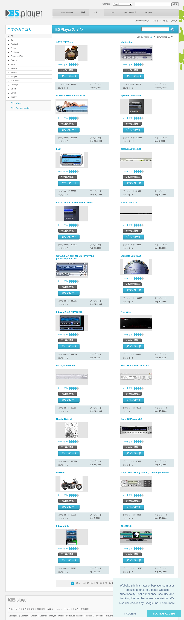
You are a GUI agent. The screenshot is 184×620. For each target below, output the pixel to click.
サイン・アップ (170, 21)
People (14, 76)
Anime (13, 48)
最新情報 (41, 609)
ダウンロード (130, 12)
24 (110, 583)
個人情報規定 (28, 609)
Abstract (14, 44)
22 (101, 583)
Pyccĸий (100, 616)
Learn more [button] (167, 603)
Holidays (14, 85)
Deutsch (24, 616)
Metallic (14, 68)
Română (90, 616)
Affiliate (50, 609)
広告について (14, 609)
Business (15, 52)
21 (97, 583)
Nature (14, 72)
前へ (78, 583)
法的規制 (85, 609)
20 (92, 583)
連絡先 (75, 609)
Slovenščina (111, 616)
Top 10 (14, 97)
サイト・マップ (63, 609)
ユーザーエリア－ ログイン (147, 21)
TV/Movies (15, 81)
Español (43, 616)
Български (13, 616)
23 (106, 583)
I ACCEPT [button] (130, 613)
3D (12, 40)
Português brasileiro (75, 616)
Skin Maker (16, 103)
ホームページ (67, 12)
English (34, 616)
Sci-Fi (13, 89)
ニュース (112, 12)
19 (88, 583)
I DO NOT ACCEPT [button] (164, 613)
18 (83, 583)
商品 (83, 12)
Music (13, 64)
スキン (97, 12)
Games (14, 60)
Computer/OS (17, 56)
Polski (60, 616)
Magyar (52, 616)
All (12, 36)
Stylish (13, 93)
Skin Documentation (20, 108)
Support (148, 12)
